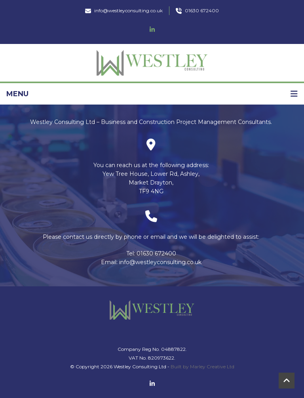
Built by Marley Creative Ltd (202, 366)
